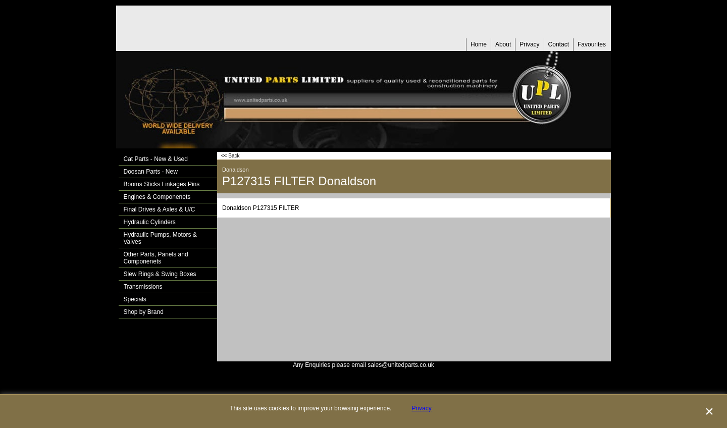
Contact (558, 44)
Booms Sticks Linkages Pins (162, 184)
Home (479, 44)
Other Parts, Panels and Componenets (156, 258)
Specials (135, 299)
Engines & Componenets (157, 196)
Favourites (592, 44)
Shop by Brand (144, 311)
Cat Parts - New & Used (156, 159)
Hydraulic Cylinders (150, 222)
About (503, 44)
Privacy (529, 44)
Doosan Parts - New (151, 171)
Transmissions (143, 286)
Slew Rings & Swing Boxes (160, 274)
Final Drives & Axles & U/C (159, 209)
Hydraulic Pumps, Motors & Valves (160, 238)
